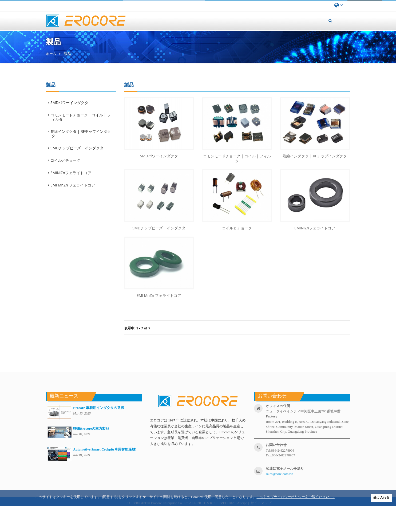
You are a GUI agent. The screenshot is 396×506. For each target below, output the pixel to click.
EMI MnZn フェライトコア (73, 185)
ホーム (51, 53)
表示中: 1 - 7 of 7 (137, 328)
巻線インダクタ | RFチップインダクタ (81, 133)
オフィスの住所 (278, 406)
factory (271, 416)
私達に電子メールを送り (285, 469)
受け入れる (381, 497)
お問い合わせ (276, 445)
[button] (330, 20)
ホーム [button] (139, 19)
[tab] (83, 102)
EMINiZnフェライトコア (71, 172)
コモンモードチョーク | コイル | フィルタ (81, 117)
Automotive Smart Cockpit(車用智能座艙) (104, 449)
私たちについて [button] (169, 16)
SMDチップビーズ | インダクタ (77, 147)
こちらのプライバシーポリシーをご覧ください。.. (295, 497)
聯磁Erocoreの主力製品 (91, 429)
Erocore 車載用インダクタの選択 (98, 408)
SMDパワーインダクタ (69, 102)
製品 (67, 53)
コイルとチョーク (65, 160)
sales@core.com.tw (279, 474)
